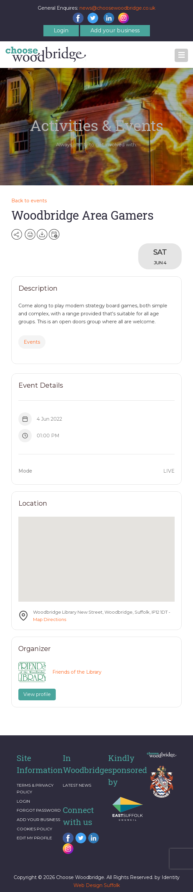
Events (32, 342)
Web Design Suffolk (96, 885)
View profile (37, 694)
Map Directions (49, 619)
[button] (181, 55)
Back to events (29, 201)
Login (61, 30)
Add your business (115, 30)
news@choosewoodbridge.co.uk (117, 8)
